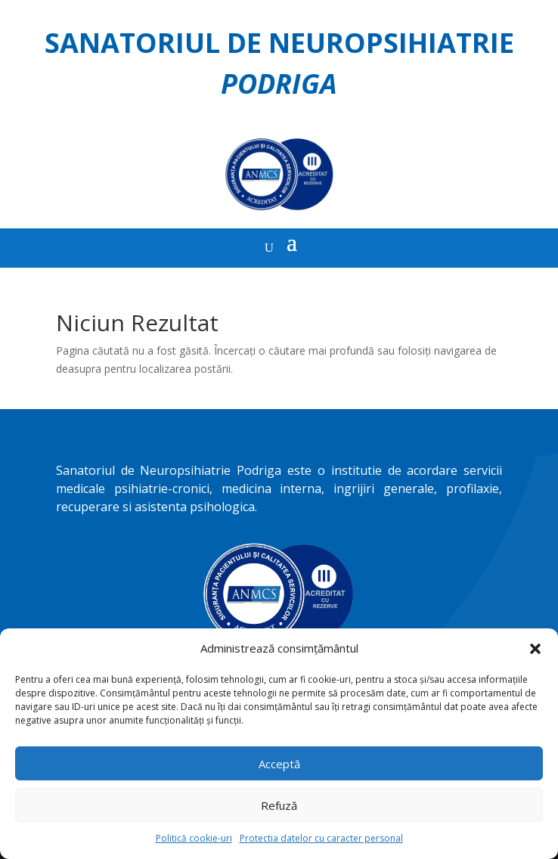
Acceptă (279, 763)
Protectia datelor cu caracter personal (321, 838)
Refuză (279, 805)
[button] (535, 648)
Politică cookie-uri (194, 838)
